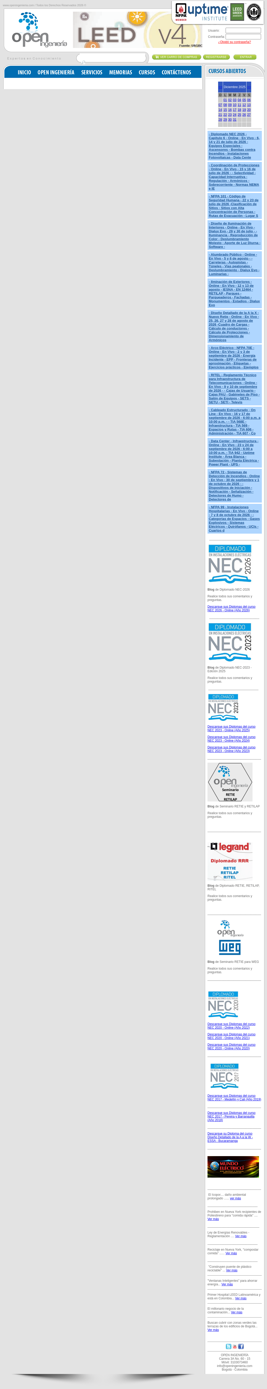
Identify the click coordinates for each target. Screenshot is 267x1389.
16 (230, 110)
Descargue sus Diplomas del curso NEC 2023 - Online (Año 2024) (231, 738)
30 (230, 119)
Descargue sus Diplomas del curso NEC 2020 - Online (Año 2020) (231, 1046)
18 (239, 110)
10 (234, 105)
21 (220, 115)
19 (244, 110)
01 (225, 100)
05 (244, 100)
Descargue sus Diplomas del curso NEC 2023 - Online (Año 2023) (231, 749)
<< (220, 87)
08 (225, 105)
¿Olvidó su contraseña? (234, 42)
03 (234, 100)
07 (220, 105)
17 (234, 110)
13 (248, 105)
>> (249, 87)
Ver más (213, 1219)
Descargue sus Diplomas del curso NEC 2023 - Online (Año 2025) (231, 728)
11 (239, 105)
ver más (235, 1198)
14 (220, 110)
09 (230, 105)
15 (225, 110)
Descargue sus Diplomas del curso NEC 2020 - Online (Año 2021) (231, 1036)
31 (234, 119)
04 (239, 100)
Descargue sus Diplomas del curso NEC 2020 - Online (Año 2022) (231, 1025)
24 (234, 115)
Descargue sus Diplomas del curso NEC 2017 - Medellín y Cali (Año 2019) (234, 1097)
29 (225, 119)
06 (248, 100)
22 (225, 115)
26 (244, 115)
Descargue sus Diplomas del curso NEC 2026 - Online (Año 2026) (231, 608)
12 (244, 105)
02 (230, 100)
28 (220, 119)
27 (248, 115)
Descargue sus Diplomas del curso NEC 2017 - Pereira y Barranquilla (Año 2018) (231, 1116)
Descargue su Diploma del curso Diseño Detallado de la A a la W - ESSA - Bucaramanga (230, 1137)
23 (230, 115)
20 (248, 110)
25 (239, 115)
